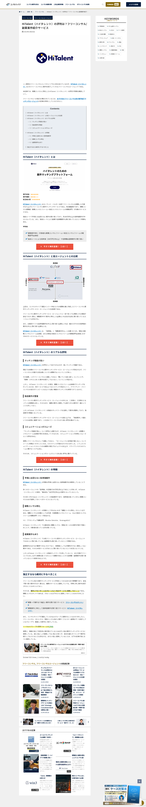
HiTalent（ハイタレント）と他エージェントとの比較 (44, 116)
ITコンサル (112, 42)
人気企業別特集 (58, 4)
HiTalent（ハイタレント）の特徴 (37, 133)
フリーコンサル (70, 4)
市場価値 (101, 26)
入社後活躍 (102, 34)
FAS (120, 46)
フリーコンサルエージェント (43, 18)
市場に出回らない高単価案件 (40, 136)
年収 (123, 50)
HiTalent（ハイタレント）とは (37, 113)
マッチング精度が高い (38, 122)
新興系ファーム (115, 54)
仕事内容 (101, 58)
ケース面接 (121, 30)
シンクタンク (103, 46)
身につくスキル (116, 38)
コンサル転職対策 (46, 4)
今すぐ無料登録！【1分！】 (55, 246)
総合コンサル (103, 30)
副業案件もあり (35, 142)
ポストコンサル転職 (83, 4)
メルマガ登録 (133, 4)
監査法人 (112, 34)
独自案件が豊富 (35, 125)
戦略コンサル (103, 50)
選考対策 (101, 42)
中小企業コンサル (114, 26)
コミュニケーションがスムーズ (40, 128)
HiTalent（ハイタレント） (32, 204)
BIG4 (112, 30)
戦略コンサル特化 (36, 139)
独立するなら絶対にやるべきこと (37, 147)
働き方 (113, 46)
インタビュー (103, 54)
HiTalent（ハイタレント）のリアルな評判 (40, 118)
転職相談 (113, 4)
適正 (120, 42)
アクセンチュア (103, 38)
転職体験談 (114, 50)
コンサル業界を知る (32, 4)
